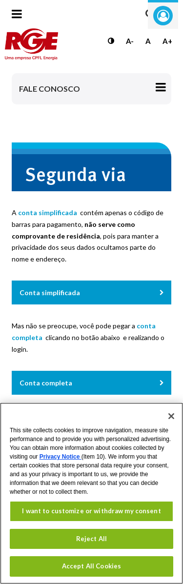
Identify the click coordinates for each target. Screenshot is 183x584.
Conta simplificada (50, 292)
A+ (167, 41)
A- (130, 41)
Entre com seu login (163, 15)
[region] (91, 493)
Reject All (91, 539)
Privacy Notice (60, 456)
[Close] (171, 416)
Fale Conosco (49, 88)
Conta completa (46, 383)
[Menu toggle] (16, 20)
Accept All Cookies (91, 566)
